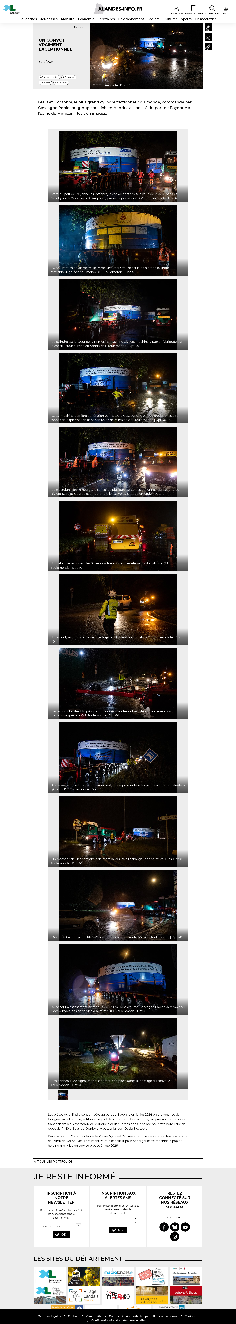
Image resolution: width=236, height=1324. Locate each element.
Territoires (106, 19)
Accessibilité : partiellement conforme (151, 1312)
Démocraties (205, 19)
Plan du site (94, 1312)
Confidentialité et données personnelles (118, 1316)
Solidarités (28, 19)
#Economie (69, 77)
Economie (86, 19)
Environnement (131, 19)
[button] (208, 27)
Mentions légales (49, 1312)
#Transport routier (49, 77)
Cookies (189, 1312)
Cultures (170, 19)
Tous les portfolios (55, 1157)
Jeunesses (49, 19)
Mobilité (67, 19)
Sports (186, 19)
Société (154, 19)
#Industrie (45, 82)
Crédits (114, 1312)
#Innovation (61, 82)
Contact (73, 1312)
